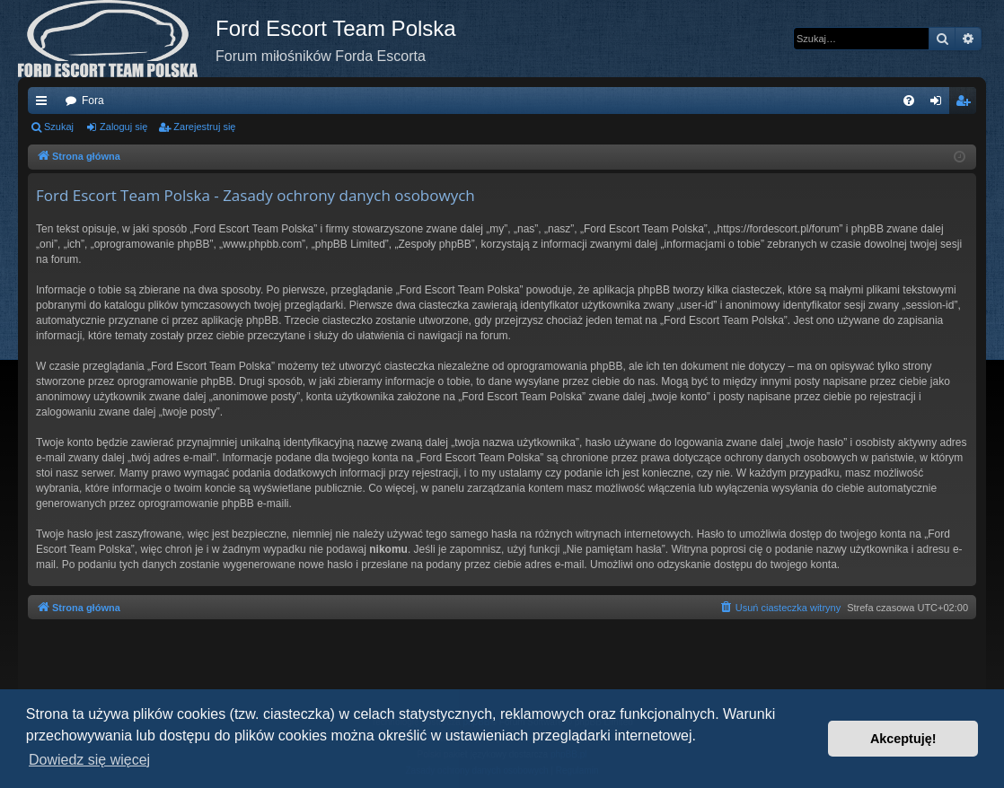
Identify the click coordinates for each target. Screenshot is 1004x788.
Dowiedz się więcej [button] (89, 759)
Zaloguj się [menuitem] (939, 104)
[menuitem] (908, 100)
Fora (93, 100)
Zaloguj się (123, 126)
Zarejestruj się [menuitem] (966, 104)
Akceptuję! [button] (903, 738)
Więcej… (45, 104)
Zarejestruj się (204, 126)
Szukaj (59, 126)
